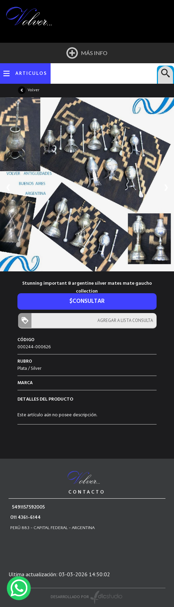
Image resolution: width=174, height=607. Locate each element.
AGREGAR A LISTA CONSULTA (123, 320)
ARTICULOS (31, 73)
